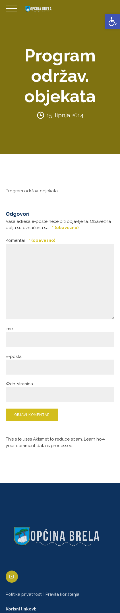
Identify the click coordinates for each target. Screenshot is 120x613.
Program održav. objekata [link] (32, 190)
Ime (9, 328)
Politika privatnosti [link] (24, 594)
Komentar (30, 240)
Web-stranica (19, 383)
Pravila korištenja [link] (62, 594)
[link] (112, 21)
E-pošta (14, 356)
